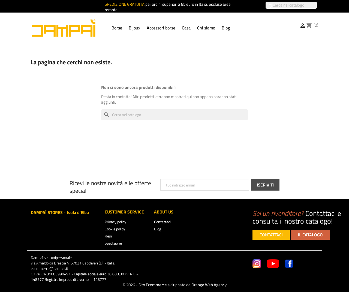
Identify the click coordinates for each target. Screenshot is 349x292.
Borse (117, 28)
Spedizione (113, 243)
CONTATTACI (271, 234)
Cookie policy (115, 229)
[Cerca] (291, 5)
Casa (186, 28)
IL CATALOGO (310, 234)
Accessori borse (161, 28)
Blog (226, 28)
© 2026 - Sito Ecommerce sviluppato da (175, 285)
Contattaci (162, 222)
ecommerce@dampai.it (49, 268)
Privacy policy (115, 222)
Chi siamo (206, 28)
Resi (108, 236)
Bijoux (134, 28)
